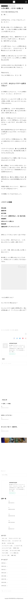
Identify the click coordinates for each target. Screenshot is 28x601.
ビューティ (5, 555)
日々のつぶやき (15, 550)
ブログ (5, 553)
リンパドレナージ (7, 546)
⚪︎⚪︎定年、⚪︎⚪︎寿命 (6, 403)
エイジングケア (6, 548)
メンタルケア (18, 546)
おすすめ (10, 543)
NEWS (16, 548)
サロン (4, 538)
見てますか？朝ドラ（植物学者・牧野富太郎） (13, 427)
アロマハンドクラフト (15, 538)
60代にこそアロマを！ (7, 415)
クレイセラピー (16, 541)
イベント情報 (14, 553)
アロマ (5, 550)
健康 (13, 555)
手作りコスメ (6, 541)
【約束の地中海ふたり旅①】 (14, 501)
